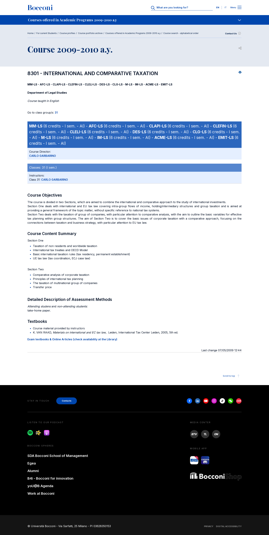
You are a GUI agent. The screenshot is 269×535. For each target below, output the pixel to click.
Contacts (66, 400)
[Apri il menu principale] (239, 7)
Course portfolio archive (90, 33)
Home (30, 33)
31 (56, 112)
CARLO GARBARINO (42, 155)
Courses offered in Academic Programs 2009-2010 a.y (133, 33)
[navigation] (134, 20)
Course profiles (67, 33)
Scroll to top (232, 376)
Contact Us (233, 34)
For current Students (46, 33)
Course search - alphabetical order (180, 33)
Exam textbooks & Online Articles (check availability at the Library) (72, 339)
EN (217, 7)
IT (226, 7)
